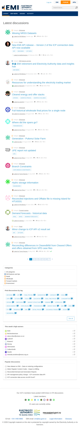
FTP (9, 309)
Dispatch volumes (40, 98)
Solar (66, 309)
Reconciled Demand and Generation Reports (21, 372)
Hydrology (60, 302)
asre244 (21, 102)
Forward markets (24, 210)
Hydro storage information (25, 182)
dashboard (17, 186)
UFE (14, 153)
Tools (28, 298)
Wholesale (22, 30)
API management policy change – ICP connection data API (26, 374)
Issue (64, 295)
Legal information (55, 419)
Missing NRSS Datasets (24, 33)
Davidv (9, 352)
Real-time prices (52, 298)
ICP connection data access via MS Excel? (21, 377)
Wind (71, 306)
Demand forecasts (31, 216)
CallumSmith (11, 349)
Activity (30, 13)
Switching (20, 302)
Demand (48, 302)
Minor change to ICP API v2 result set (31, 229)
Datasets (54, 295)
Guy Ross (22, 130)
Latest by (16, 36)
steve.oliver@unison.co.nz (15, 336)
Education (38, 298)
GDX (63, 306)
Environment (10, 283)
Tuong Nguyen (23, 174)
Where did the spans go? (25, 122)
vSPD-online (26, 306)
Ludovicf (10, 339)
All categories (10, 272)
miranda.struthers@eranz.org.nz (17, 354)
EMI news (14, 13)
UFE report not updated (24, 150)
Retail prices (37, 309)
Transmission (17, 125)
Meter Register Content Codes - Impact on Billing (23, 369)
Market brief (53, 306)
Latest (5, 13)
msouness (22, 114)
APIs (74, 2)
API (14, 51)
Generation (43, 295)
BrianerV (10, 341)
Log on (49, 2)
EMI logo (17, 7)
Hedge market (12, 306)
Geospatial (11, 313)
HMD (27, 309)
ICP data (29, 51)
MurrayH (21, 86)
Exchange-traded (53, 309)
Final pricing (29, 295)
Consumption (66, 298)
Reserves (18, 309)
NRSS (20, 216)
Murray (9, 344)
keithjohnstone (23, 55)
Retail (20, 42)
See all (71, 318)
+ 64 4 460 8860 (17, 419)
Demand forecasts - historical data (29, 213)
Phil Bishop (22, 36)
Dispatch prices (26, 98)
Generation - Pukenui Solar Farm (29, 138)
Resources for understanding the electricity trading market (41, 82)
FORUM (65, 2)
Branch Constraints (21, 166)
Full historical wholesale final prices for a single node (38, 110)
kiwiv (8, 331)
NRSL (14, 216)
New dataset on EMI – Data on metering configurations (25, 366)
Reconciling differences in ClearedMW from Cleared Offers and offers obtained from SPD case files (41, 246)
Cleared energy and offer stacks (28, 94)
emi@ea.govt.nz (40, 419)
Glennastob (11, 346)
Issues (22, 13)
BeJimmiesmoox (12, 333)
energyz (21, 220)
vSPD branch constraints (21, 170)
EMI (57, 2)
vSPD (9, 298)
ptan (20, 142)
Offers (15, 98)
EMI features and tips (25, 61)
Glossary (68, 419)
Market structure (35, 302)
